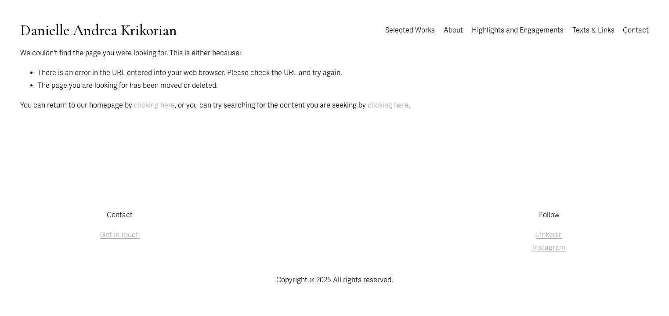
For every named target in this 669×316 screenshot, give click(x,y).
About (453, 30)
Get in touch (120, 234)
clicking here (154, 105)
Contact (636, 30)
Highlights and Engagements (518, 30)
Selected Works (410, 30)
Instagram (549, 247)
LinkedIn (549, 234)
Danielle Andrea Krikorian (98, 30)
